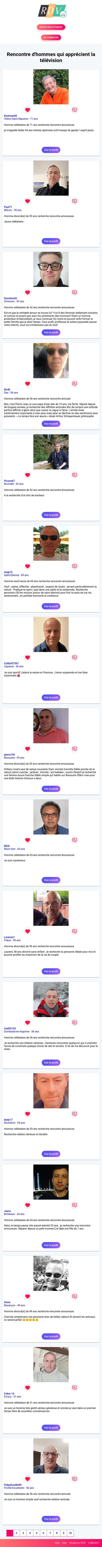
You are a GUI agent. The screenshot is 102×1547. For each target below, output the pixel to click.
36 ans (35, 1031)
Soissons (9, 301)
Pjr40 (7, 389)
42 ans (20, 301)
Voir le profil (51, 149)
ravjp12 (8, 572)
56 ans (14, 392)
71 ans (34, 118)
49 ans (21, 1305)
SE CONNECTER (51, 37)
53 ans (21, 1122)
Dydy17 (8, 1119)
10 (70, 1533)
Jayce (7, 1211)
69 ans (25, 575)
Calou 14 (9, 1393)
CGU (64, 1542)
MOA (7, 845)
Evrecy (7, 1396)
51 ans (17, 1396)
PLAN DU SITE (77, 1542)
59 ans (17, 940)
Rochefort (9, 1122)
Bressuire (9, 757)
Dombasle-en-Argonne (16, 1031)
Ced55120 (10, 1028)
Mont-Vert (9, 848)
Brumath (9, 483)
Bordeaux (9, 1214)
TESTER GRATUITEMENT (51, 27)
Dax (6, 392)
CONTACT (94, 1542)
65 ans (21, 848)
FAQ (57, 1542)
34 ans (21, 1214)
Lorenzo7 (9, 937)
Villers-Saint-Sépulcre (16, 118)
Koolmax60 (10, 115)
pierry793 (9, 754)
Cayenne (9, 666)
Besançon (9, 1305)
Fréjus (7, 940)
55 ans (17, 210)
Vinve (7, 1302)
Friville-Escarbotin (14, 1487)
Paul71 (8, 207)
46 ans (19, 666)
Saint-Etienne (11, 575)
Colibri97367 (11, 663)
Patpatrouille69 (12, 1484)
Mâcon (8, 210)
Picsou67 (9, 480)
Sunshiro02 (10, 298)
